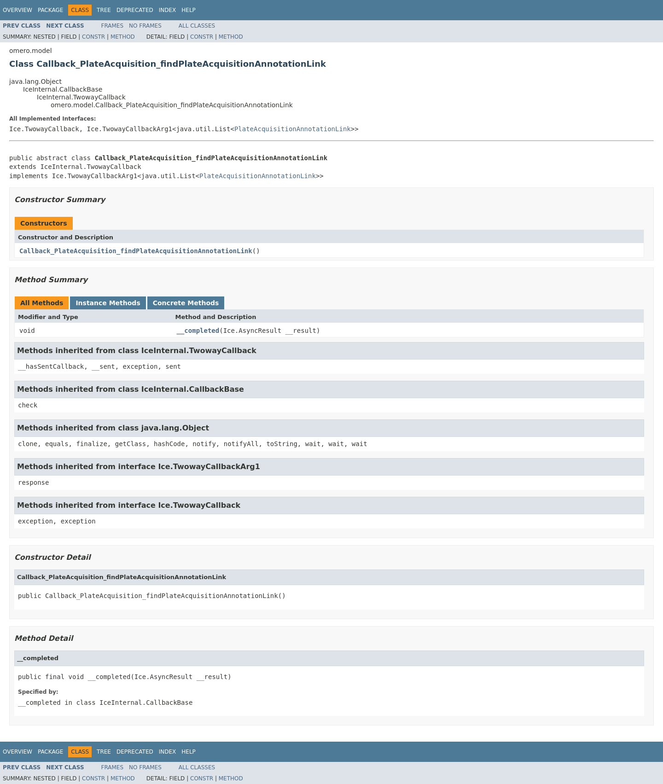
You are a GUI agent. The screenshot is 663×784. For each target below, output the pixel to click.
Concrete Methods (186, 303)
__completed (198, 330)
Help (188, 10)
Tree (104, 10)
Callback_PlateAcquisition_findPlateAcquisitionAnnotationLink (135, 251)
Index (167, 10)
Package (50, 10)
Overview (17, 10)
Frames (112, 26)
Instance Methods (108, 303)
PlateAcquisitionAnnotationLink (292, 129)
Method (122, 37)
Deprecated (134, 10)
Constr (93, 37)
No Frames (145, 26)
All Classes (197, 26)
